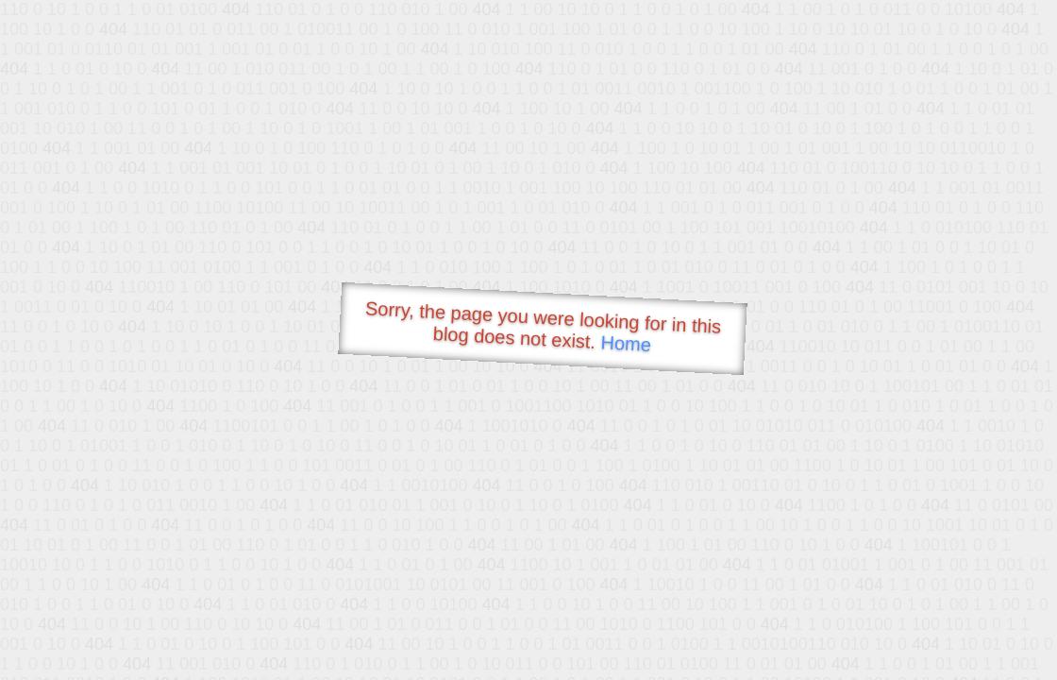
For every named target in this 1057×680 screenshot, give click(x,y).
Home (625, 343)
